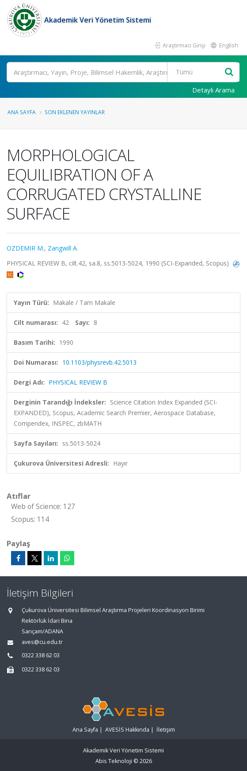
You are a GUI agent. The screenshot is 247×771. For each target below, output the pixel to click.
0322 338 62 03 (41, 655)
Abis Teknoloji (113, 761)
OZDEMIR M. (25, 248)
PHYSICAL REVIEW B (78, 382)
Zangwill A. (63, 248)
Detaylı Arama (213, 89)
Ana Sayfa (22, 112)
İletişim (165, 729)
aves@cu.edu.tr (42, 642)
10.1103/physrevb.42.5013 (99, 362)
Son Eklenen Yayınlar (75, 112)
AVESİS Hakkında (127, 729)
